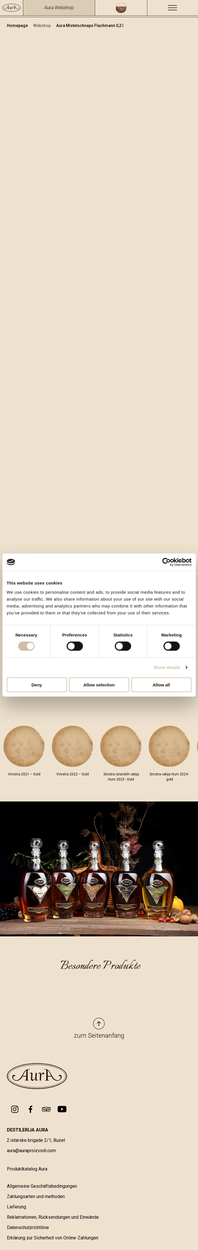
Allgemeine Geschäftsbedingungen (42, 1186)
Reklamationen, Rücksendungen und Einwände (53, 1217)
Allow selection (99, 684)
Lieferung (16, 1207)
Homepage (18, 25)
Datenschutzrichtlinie (28, 1228)
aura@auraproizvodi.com (31, 1151)
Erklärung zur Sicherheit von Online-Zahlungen (52, 1238)
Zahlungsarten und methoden (36, 1197)
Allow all (161, 684)
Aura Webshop (59, 7)
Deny (37, 684)
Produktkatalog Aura (27, 1169)
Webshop (42, 25)
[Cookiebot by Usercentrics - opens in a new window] (166, 562)
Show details (167, 667)
